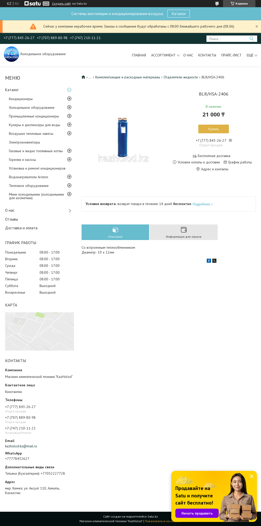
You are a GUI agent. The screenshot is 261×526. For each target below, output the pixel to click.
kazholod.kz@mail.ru (21, 446)
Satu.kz (153, 516)
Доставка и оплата (21, 227)
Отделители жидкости (181, 77)
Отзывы (11, 219)
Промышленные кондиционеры (34, 116)
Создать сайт (61, 3)
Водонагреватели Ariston (28, 177)
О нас (188, 55)
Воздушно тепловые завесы (31, 133)
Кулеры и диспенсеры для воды (34, 125)
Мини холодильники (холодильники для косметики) (36, 196)
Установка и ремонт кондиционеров (37, 168)
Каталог (179, 13)
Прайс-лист (231, 55)
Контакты (207, 55)
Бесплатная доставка (214, 156)
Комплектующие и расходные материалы (127, 77)
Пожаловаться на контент (163, 521)
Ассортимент (163, 55)
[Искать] (251, 38)
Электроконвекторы (24, 142)
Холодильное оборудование (32, 107)
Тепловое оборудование (29, 185)
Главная (139, 55)
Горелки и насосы (22, 159)
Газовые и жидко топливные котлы (36, 151)
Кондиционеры (21, 99)
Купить (213, 129)
